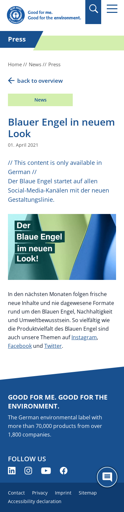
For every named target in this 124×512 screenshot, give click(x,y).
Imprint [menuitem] (63, 493)
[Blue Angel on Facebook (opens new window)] (63, 470)
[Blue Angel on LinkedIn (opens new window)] (12, 470)
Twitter (53, 345)
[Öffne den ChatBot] (107, 477)
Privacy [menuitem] (40, 493)
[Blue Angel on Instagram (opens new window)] (28, 470)
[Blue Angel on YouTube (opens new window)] (46, 470)
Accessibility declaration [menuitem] (35, 501)
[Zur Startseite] (44, 15)
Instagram (84, 337)
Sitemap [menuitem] (88, 493)
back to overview (40, 80)
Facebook (20, 345)
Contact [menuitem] (16, 493)
